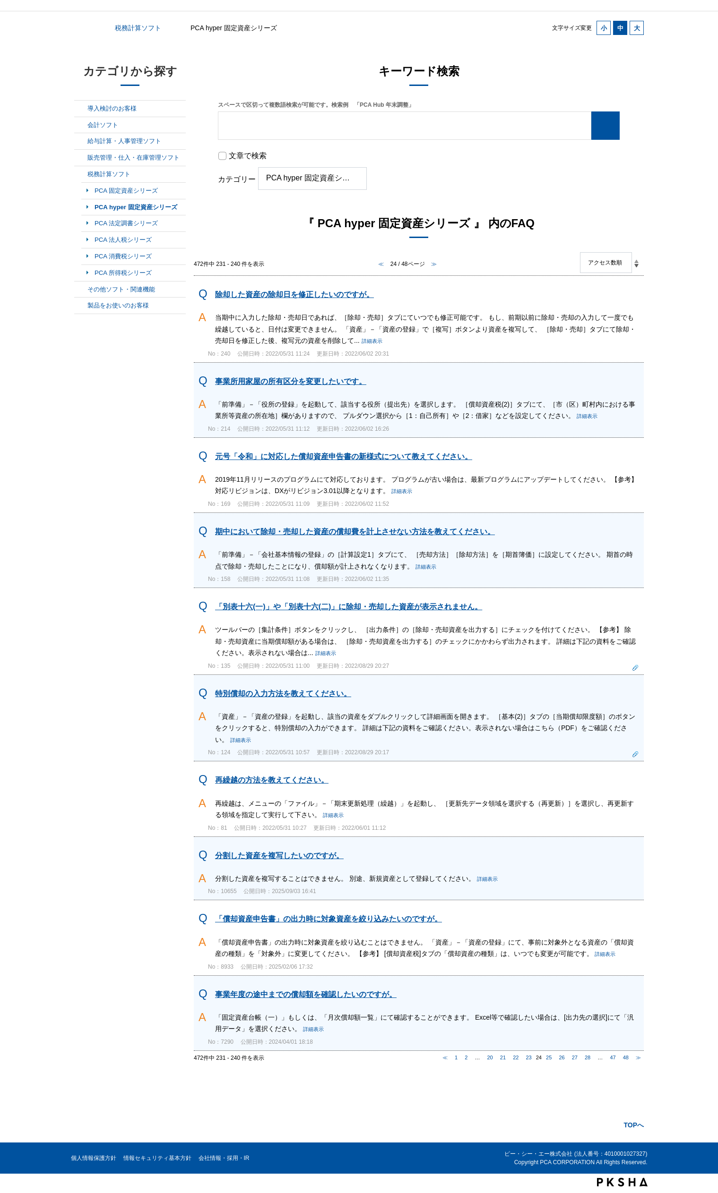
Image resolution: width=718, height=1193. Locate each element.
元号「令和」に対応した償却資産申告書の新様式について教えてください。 (343, 456)
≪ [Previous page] (445, 1057)
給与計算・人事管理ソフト (124, 141)
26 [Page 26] (561, 1057)
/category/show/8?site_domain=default (81, 157)
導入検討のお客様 (112, 108)
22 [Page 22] (516, 1057)
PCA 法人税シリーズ (123, 239)
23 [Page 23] (528, 1057)
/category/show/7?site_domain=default (81, 141)
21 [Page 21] (503, 1057)
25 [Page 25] (549, 1057)
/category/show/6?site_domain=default (81, 125)
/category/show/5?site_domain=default (81, 108)
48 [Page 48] (626, 1057)
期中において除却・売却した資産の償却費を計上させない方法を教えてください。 (355, 532)
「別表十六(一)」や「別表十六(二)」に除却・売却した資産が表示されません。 (348, 607)
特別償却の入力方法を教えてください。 (283, 694)
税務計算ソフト (138, 28)
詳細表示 (372, 341)
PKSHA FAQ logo (622, 1182)
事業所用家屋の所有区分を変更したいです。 (290, 381)
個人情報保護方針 (93, 1158)
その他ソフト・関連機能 (121, 289)
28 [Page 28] (587, 1057)
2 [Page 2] (466, 1057)
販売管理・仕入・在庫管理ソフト (133, 157)
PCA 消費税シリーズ (123, 256)
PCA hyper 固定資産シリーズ (136, 207)
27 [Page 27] (575, 1057)
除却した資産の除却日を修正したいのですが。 (294, 294)
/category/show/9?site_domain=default (81, 174)
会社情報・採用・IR (224, 1158)
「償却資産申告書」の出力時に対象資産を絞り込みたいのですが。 (328, 919)
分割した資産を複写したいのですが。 (279, 856)
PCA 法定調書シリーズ (126, 223)
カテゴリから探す (80, 28)
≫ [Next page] (638, 1057)
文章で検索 (248, 156)
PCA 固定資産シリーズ (126, 190)
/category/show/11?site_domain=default (81, 305)
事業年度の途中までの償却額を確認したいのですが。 (306, 994)
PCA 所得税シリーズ (123, 272)
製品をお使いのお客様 (118, 305)
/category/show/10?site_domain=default (81, 289)
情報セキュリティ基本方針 (157, 1158)
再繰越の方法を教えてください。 (272, 780)
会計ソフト (102, 124)
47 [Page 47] (612, 1057)
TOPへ (633, 1125)
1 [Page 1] (456, 1057)
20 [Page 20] (490, 1057)
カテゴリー (237, 179)
